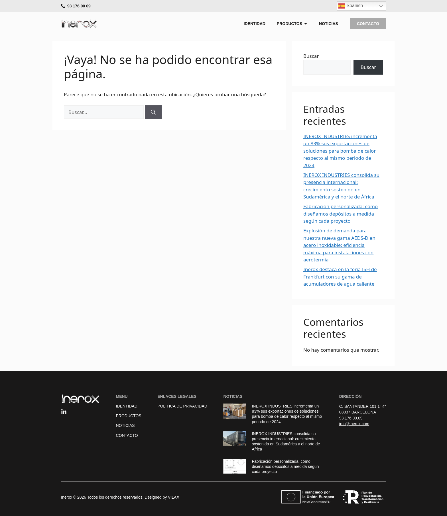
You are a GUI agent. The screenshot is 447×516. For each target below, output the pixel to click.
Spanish (350, 6)
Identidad (126, 406)
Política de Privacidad (182, 406)
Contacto (127, 435)
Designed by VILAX (162, 497)
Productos (128, 415)
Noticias (125, 425)
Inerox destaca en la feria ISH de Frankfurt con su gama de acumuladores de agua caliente (340, 276)
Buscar (311, 56)
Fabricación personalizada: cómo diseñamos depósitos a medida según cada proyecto (340, 213)
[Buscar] (153, 112)
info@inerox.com (354, 423)
